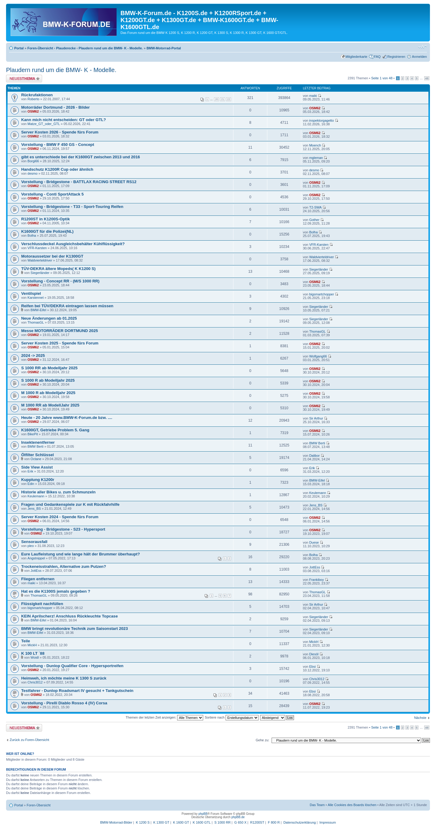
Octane (36, 459)
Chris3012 (35, 682)
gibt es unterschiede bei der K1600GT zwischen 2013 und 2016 (80, 157)
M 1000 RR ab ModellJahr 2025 (50, 405)
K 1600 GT (181, 822)
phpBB (202, 813)
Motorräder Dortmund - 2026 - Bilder (55, 107)
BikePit (33, 434)
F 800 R (274, 822)
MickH (32, 645)
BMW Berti (36, 446)
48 (426, 78)
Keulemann (36, 496)
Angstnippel (36, 558)
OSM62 (33, 111)
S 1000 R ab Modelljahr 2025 (48, 380)
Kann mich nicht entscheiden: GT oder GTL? (63, 119)
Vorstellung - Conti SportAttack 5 (52, 194)
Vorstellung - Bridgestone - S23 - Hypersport (63, 529)
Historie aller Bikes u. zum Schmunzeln (58, 492)
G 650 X (240, 822)
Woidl (35, 657)
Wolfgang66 (318, 356)
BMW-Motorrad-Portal (164, 48)
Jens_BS (34, 508)
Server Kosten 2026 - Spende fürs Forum (59, 132)
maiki (313, 95)
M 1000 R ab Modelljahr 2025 (48, 392)
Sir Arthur (316, 418)
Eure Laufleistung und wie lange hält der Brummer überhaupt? (80, 554)
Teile (25, 641)
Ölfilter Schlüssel (37, 455)
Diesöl (314, 654)
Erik (30, 471)
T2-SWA (315, 207)
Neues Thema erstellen (24, 78)
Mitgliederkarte (356, 56)
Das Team (317, 805)
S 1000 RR (222, 822)
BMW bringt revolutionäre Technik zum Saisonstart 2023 (74, 628)
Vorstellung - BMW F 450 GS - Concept (57, 144)
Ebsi (312, 666)
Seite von (381, 78)
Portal (19, 48)
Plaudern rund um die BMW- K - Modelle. (111, 48)
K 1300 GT (161, 822)
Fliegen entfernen (37, 579)
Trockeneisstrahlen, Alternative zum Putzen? (63, 566)
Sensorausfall (34, 541)
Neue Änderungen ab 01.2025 (49, 318)
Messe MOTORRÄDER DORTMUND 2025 (59, 330)
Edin (31, 484)
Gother (314, 220)
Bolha (32, 235)
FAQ (377, 56)
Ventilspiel (31, 293)
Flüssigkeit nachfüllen (42, 603)
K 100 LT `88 (33, 653)
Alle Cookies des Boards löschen (352, 805)
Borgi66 (33, 161)
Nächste (420, 717)
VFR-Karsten (37, 248)
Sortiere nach (231, 717)
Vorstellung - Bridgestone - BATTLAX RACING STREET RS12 (79, 181)
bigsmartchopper (321, 294)
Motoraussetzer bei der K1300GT (52, 256)
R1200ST (257, 822)
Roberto (33, 99)
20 (216, 99)
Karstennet (36, 297)
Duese (314, 542)
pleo (31, 546)
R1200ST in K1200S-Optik (45, 219)
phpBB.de (238, 817)
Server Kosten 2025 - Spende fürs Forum (59, 343)
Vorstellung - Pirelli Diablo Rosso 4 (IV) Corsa (64, 703)
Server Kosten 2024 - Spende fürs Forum (59, 517)
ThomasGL (36, 322)
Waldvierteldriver (40, 260)
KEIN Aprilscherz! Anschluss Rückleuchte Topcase (69, 616)
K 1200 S (143, 822)
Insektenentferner (38, 442)
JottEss (36, 570)
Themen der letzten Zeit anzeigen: (164, 717)
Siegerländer (40, 273)
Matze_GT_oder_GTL (44, 124)
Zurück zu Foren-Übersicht (29, 740)
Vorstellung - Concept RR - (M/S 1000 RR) (60, 281)
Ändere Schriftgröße (422, 47)
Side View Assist (37, 467)
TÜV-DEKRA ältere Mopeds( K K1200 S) (58, 268)
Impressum (327, 822)
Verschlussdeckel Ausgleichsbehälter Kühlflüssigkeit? (73, 244)
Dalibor (314, 455)
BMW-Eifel (38, 310)
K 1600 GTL (202, 822)
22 (228, 99)
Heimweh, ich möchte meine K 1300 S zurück (63, 678)
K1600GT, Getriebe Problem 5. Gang (55, 430)
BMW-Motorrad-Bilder (116, 822)
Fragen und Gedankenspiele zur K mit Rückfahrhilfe (70, 504)
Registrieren (396, 56)
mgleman (316, 158)
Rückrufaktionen (37, 95)
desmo (33, 173)
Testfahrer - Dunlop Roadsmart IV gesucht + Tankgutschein (77, 690)
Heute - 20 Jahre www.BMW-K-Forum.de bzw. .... (66, 417)
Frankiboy (316, 579)
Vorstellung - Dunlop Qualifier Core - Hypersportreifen (72, 665)
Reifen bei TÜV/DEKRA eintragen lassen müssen (67, 306)
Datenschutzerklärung (299, 822)
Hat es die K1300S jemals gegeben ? (55, 591)
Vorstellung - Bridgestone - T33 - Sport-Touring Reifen (72, 206)
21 (222, 99)
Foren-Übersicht (40, 48)
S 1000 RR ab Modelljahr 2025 (49, 368)
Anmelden (419, 56)
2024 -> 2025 (33, 355)
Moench (315, 145)
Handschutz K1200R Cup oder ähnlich (57, 169)
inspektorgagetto (321, 120)
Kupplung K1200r (37, 479)
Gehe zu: (262, 740)
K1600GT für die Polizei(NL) (47, 231)
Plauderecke (66, 48)
